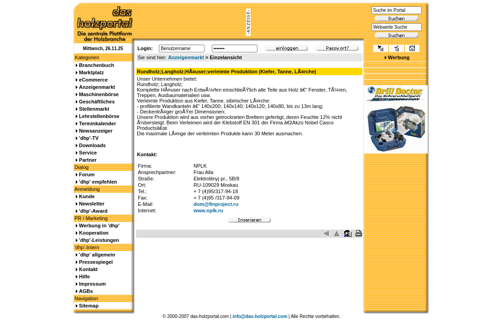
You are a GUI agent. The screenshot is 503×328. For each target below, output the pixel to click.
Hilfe (84, 276)
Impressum (92, 284)
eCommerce (93, 79)
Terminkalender (97, 123)
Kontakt (88, 269)
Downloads (92, 145)
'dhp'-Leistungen (99, 240)
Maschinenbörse (99, 94)
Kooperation (94, 233)
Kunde (86, 196)
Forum (86, 174)
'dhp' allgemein (97, 254)
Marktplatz (91, 72)
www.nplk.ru (208, 210)
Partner (88, 160)
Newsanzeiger (95, 130)
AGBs (86, 291)
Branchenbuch (96, 65)
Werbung (398, 57)
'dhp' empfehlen (98, 181)
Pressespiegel (96, 262)
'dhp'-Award (93, 211)
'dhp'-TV (89, 138)
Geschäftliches (97, 101)
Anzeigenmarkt (186, 57)
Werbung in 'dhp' (99, 225)
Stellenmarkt (94, 109)
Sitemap (89, 305)
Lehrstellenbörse (99, 116)
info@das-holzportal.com (260, 316)
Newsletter (92, 203)
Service (88, 152)
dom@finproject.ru (216, 204)
